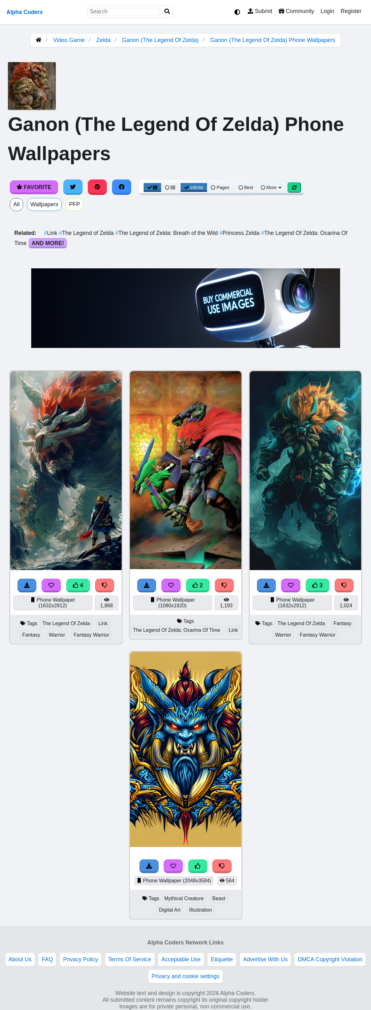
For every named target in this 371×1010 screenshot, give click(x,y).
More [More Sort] (271, 187)
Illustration (200, 910)
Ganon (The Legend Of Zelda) (160, 40)
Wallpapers (44, 204)
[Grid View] (152, 187)
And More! (48, 243)
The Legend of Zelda (87, 233)
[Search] (167, 12)
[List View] (170, 187)
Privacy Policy (80, 959)
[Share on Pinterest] (97, 187)
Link (51, 233)
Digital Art (170, 910)
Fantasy (31, 635)
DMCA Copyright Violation (330, 959)
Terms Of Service (129, 959)
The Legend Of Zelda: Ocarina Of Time (176, 630)
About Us (20, 959)
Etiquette (222, 959)
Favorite (34, 187)
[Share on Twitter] (72, 187)
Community (296, 11)
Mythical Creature (184, 898)
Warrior (57, 635)
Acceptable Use (181, 959)
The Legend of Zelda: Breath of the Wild (167, 233)
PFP (74, 204)
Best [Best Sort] (246, 187)
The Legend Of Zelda (66, 623)
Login (327, 11)
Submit (260, 11)
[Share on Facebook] (121, 187)
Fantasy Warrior (91, 635)
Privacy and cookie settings (185, 976)
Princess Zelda (240, 233)
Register (350, 11)
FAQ (47, 959)
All (16, 204)
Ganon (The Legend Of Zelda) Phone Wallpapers (272, 40)
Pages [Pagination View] (220, 187)
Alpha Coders (24, 12)
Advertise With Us (265, 959)
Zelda (103, 40)
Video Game (69, 40)
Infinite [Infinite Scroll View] (193, 187)
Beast (218, 898)
